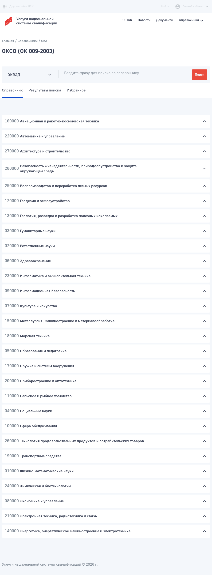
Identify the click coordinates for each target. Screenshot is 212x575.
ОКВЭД (14, 74)
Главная (8, 41)
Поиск (199, 75)
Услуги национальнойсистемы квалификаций (36, 21)
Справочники (28, 41)
